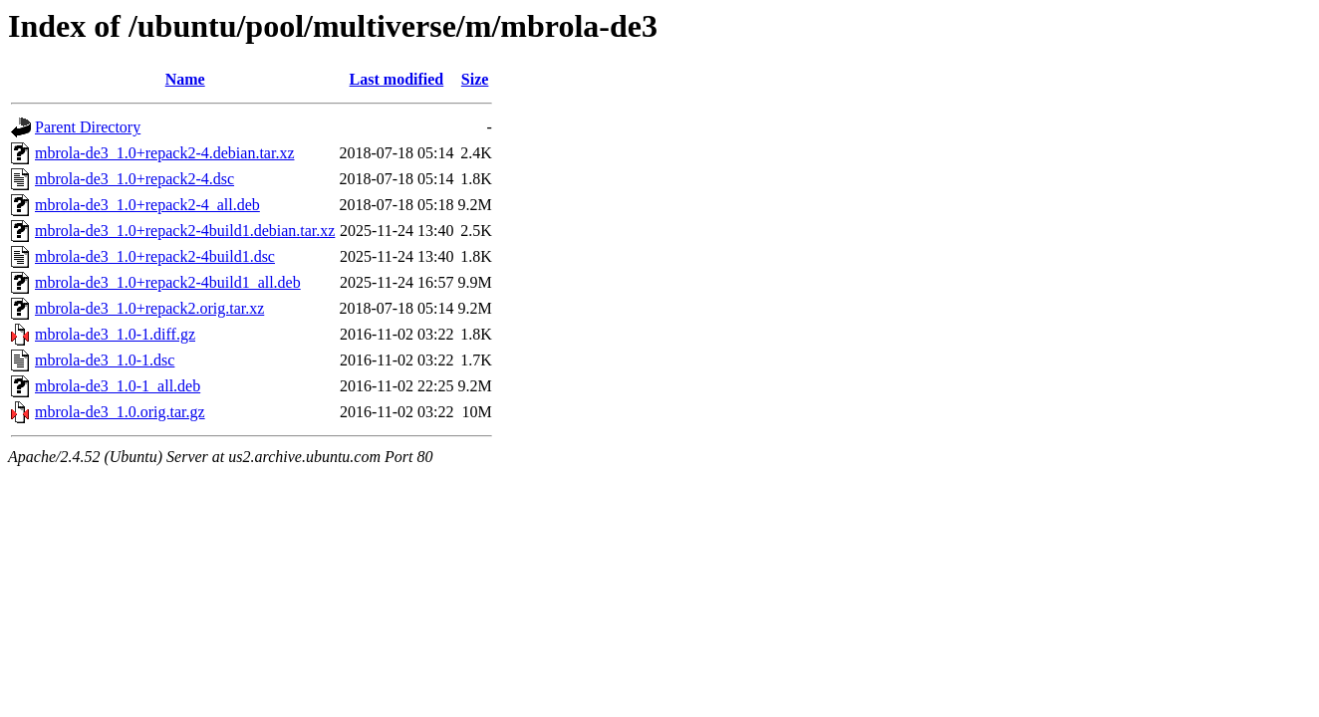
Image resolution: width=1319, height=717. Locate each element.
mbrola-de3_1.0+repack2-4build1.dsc (155, 256)
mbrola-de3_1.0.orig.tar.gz (120, 411)
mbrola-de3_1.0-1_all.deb (117, 385)
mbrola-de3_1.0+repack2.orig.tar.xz (149, 308)
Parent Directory (87, 127)
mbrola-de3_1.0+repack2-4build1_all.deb (168, 282)
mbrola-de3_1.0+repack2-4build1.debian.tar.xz (185, 230)
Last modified (397, 79)
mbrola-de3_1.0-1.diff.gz (115, 334)
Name (185, 79)
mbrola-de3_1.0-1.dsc (104, 360)
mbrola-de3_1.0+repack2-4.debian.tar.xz (164, 152)
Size (475, 79)
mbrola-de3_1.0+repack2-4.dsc (134, 178)
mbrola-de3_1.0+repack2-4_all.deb (147, 204)
